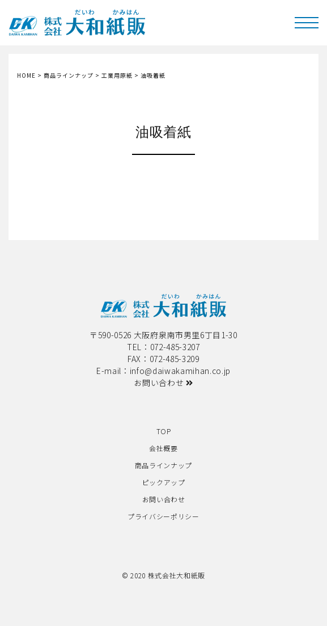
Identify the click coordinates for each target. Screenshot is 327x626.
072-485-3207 (175, 346)
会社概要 (163, 448)
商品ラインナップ (163, 465)
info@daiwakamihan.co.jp (180, 370)
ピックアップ (163, 482)
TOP (163, 431)
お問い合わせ (163, 382)
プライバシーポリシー (163, 516)
